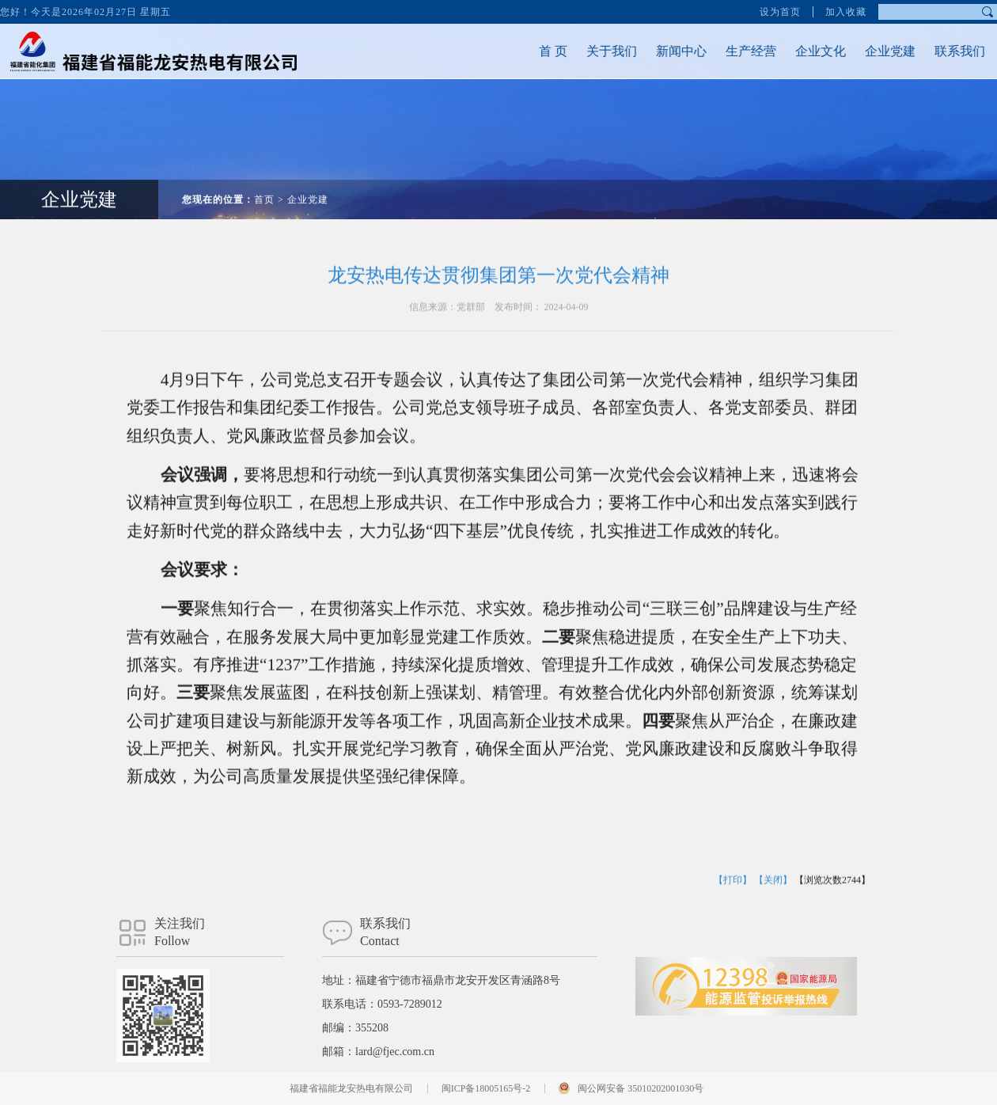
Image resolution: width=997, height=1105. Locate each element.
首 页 (530, 51)
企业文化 (797, 51)
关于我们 (588, 51)
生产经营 (728, 51)
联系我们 (937, 51)
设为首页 (780, 10)
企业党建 (867, 51)
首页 (264, 176)
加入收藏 (845, 10)
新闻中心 (658, 51)
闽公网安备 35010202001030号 (640, 1088)
